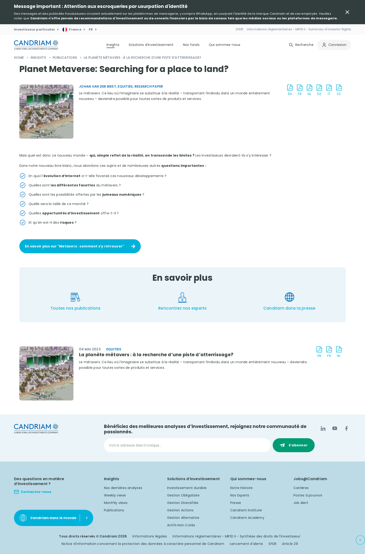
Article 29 (290, 543)
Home (19, 57)
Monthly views (115, 502)
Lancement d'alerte (246, 543)
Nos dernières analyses (123, 488)
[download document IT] (329, 90)
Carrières (301, 488)
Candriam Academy (247, 517)
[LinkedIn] (323, 428)
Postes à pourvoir (307, 495)
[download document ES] (339, 90)
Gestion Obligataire (183, 495)
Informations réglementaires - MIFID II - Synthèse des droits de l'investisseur (236, 536)
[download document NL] (309, 90)
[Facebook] (346, 428)
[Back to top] (360, 540)
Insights (39, 57)
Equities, (126, 86)
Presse (235, 502)
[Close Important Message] (347, 12)
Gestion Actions (180, 510)
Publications (65, 57)
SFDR (272, 543)
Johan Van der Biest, (98, 86)
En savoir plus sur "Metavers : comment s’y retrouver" (74, 246)
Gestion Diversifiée (183, 502)
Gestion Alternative (183, 517)
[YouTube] (334, 428)
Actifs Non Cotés (181, 525)
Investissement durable (187, 488)
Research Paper (148, 86)
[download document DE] (319, 90)
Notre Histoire (241, 488)
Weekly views (115, 495)
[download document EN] (290, 90)
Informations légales (149, 536)
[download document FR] (300, 90)
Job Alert (300, 502)
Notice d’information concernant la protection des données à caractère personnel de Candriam (143, 543)
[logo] (36, 45)
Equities (113, 349)
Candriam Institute (246, 510)
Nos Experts (239, 495)
